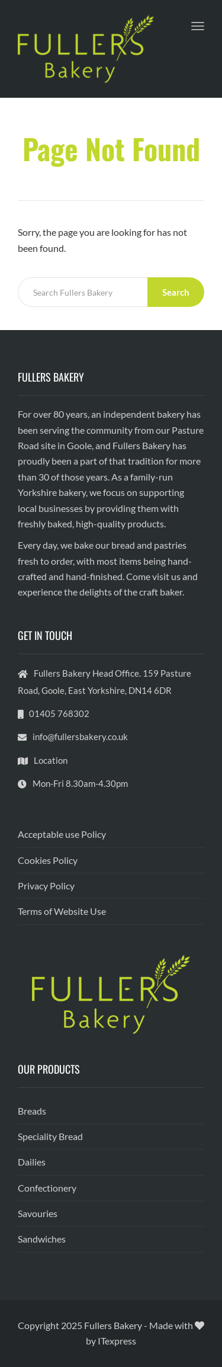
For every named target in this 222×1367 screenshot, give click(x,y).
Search (175, 292)
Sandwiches (42, 1238)
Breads (32, 1110)
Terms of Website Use (62, 911)
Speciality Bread (50, 1136)
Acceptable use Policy (62, 834)
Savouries (37, 1213)
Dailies (32, 1161)
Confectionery (47, 1187)
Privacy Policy (46, 885)
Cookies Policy (48, 860)
